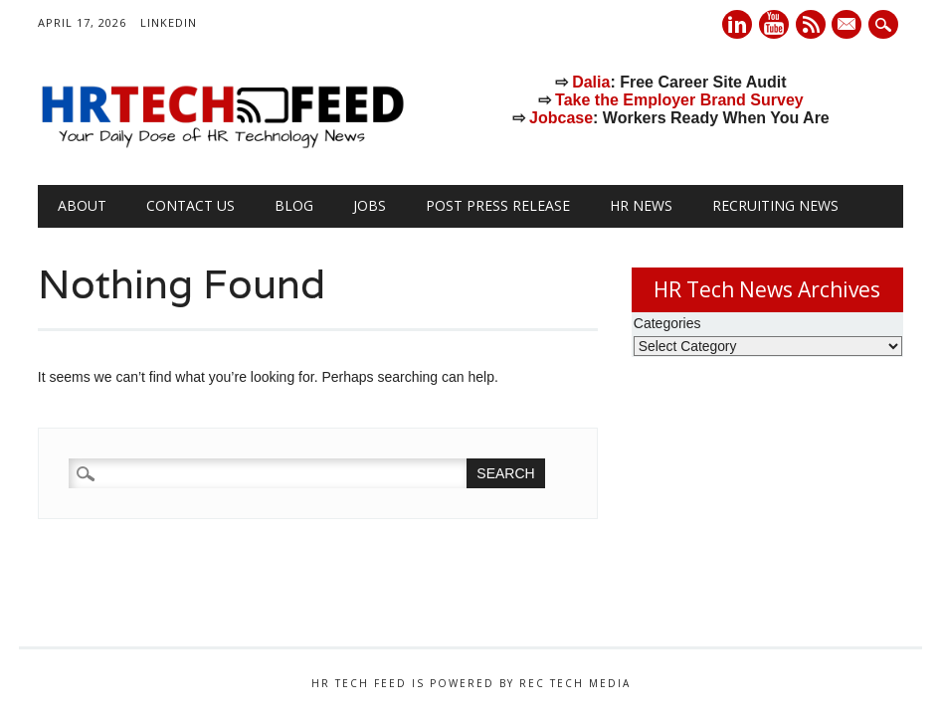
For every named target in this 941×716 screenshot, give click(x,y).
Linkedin (737, 24)
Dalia (591, 82)
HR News (641, 205)
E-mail (849, 26)
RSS (811, 24)
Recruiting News (775, 205)
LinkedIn (168, 22)
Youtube (774, 24)
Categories (667, 323)
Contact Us (190, 205)
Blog (294, 205)
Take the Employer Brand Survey (679, 99)
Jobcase (561, 117)
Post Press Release (498, 205)
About (82, 205)
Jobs (369, 205)
